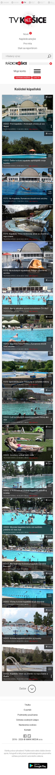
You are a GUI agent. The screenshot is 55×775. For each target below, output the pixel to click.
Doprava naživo (23, 78)
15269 (50, 302)
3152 (50, 595)
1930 (50, 192)
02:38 (48, 573)
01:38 (48, 280)
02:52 (48, 463)
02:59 (48, 97)
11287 (50, 632)
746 (50, 522)
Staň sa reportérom (27, 48)
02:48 (48, 317)
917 (50, 412)
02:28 (48, 610)
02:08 (48, 537)
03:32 (48, 647)
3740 (50, 559)
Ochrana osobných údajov (27, 720)
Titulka (27, 705)
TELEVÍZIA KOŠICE (9, 129)
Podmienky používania (27, 715)
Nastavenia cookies (27, 725)
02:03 (48, 133)
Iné (30, 569)
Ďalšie (27, 689)
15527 (50, 669)
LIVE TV (36, 78)
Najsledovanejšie (27, 39)
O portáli (27, 710)
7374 (50, 229)
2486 (50, 375)
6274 (50, 485)
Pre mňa (27, 43)
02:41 (48, 427)
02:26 (48, 500)
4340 (50, 155)
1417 (50, 119)
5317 (50, 449)
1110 (50, 265)
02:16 (48, 390)
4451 (50, 339)
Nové (27, 34)
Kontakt (27, 730)
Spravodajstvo (33, 129)
